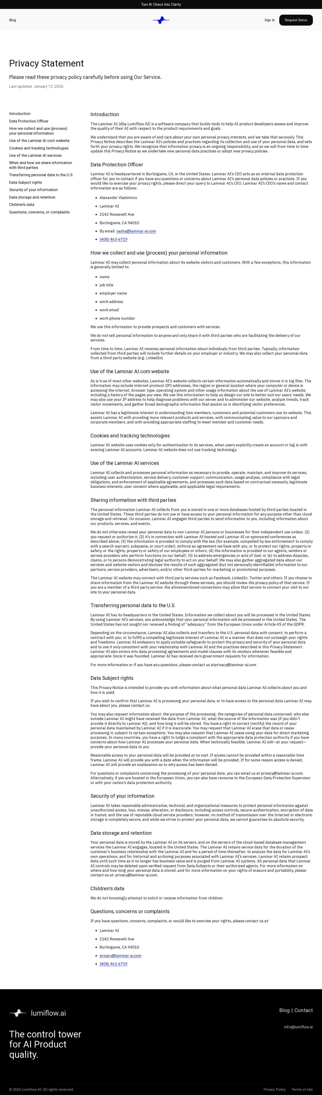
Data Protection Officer (28, 121)
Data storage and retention (32, 197)
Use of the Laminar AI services (35, 155)
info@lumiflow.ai (298, 1027)
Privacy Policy (274, 1089)
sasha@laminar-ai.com (136, 231)
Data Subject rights (25, 182)
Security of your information (33, 189)
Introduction (19, 113)
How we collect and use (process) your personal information (38, 130)
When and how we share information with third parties (40, 165)
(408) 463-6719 (114, 239)
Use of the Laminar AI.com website (39, 140)
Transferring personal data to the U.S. (41, 175)
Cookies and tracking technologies (39, 148)
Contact (304, 1010)
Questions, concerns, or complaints (39, 212)
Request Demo (296, 20)
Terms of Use (302, 1089)
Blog (12, 20)
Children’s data (21, 204)
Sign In (270, 20)
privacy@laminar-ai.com (235, 664)
